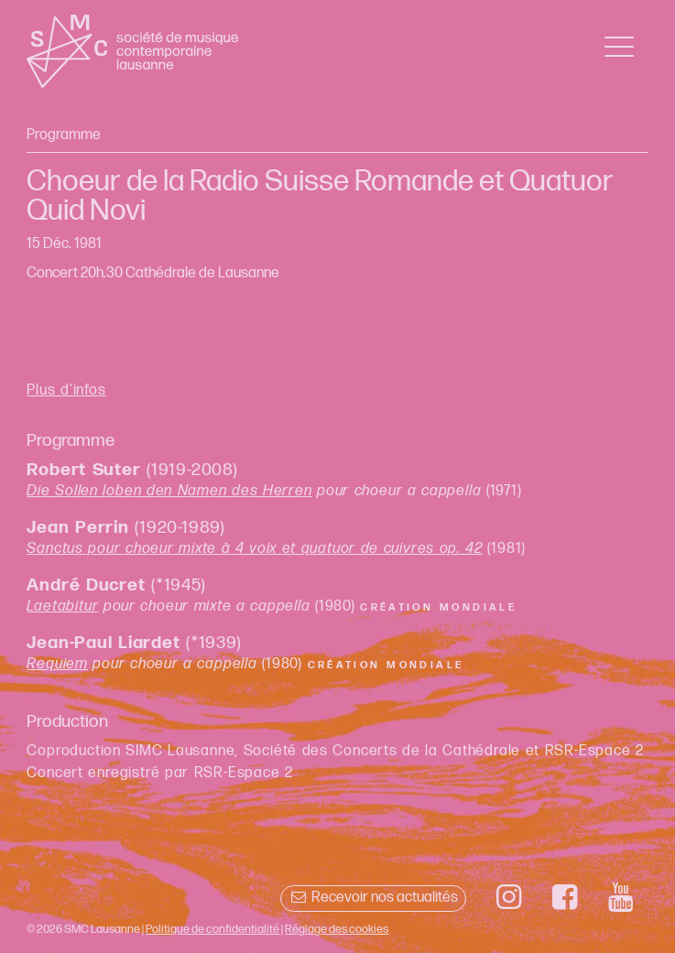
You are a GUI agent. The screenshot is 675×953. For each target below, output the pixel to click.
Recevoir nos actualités (373, 897)
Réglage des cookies (336, 929)
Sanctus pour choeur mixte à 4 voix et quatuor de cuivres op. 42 (255, 549)
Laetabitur (62, 606)
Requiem (57, 664)
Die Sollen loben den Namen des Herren (169, 491)
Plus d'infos (66, 390)
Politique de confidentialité (212, 929)
